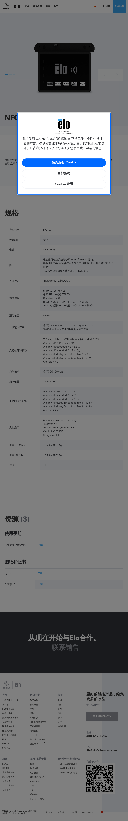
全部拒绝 (64, 173)
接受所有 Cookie (64, 162)
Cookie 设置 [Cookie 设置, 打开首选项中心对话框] (64, 184)
